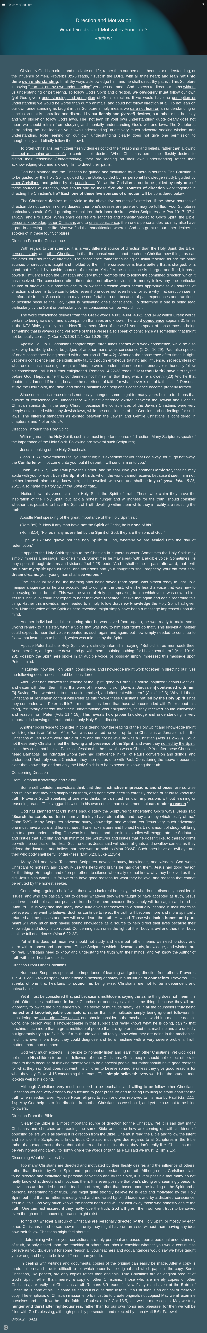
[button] (4, 4)
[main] (103, 27)
